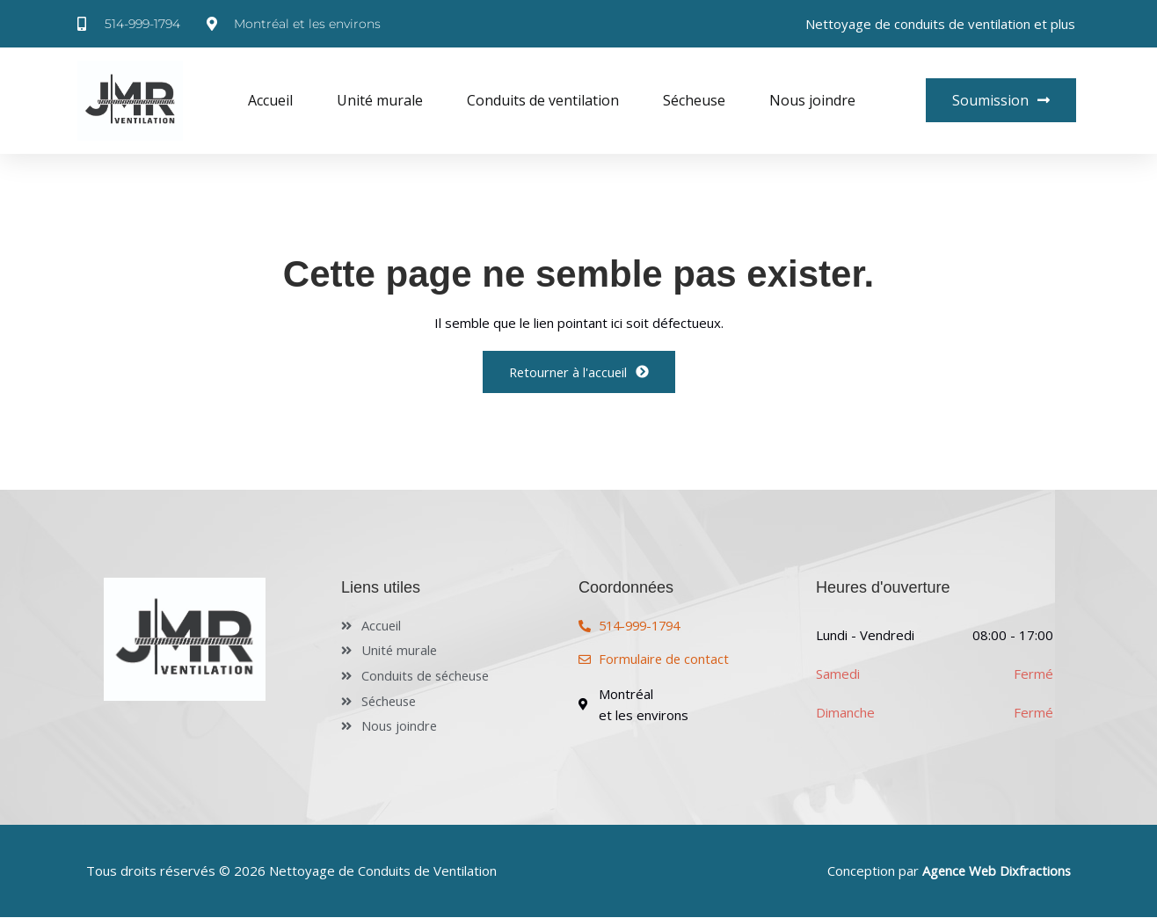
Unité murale (380, 100)
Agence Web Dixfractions (995, 872)
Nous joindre (812, 100)
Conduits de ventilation (543, 100)
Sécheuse (694, 100)
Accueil (270, 100)
